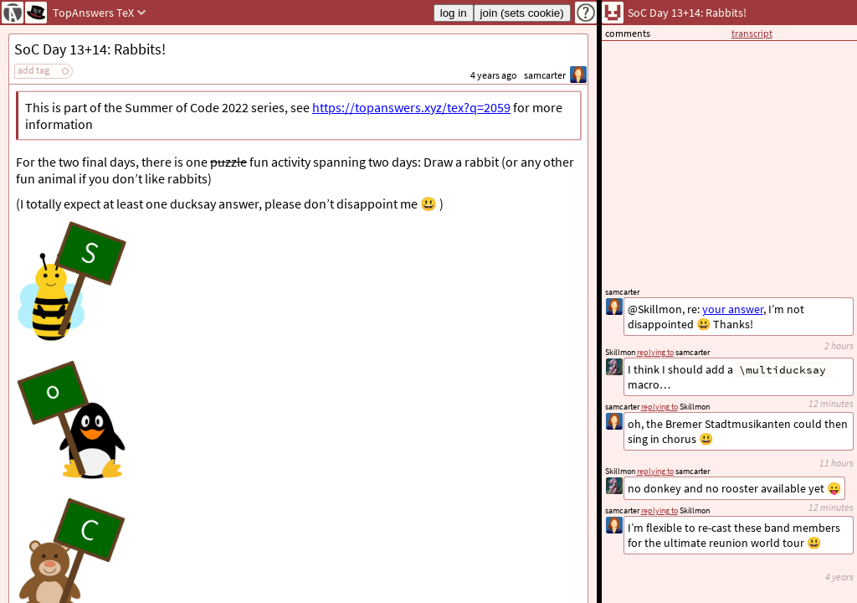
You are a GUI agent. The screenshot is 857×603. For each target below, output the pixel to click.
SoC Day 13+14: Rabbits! (90, 49)
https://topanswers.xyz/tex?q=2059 (411, 107)
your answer (732, 309)
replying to (659, 510)
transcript (751, 33)
